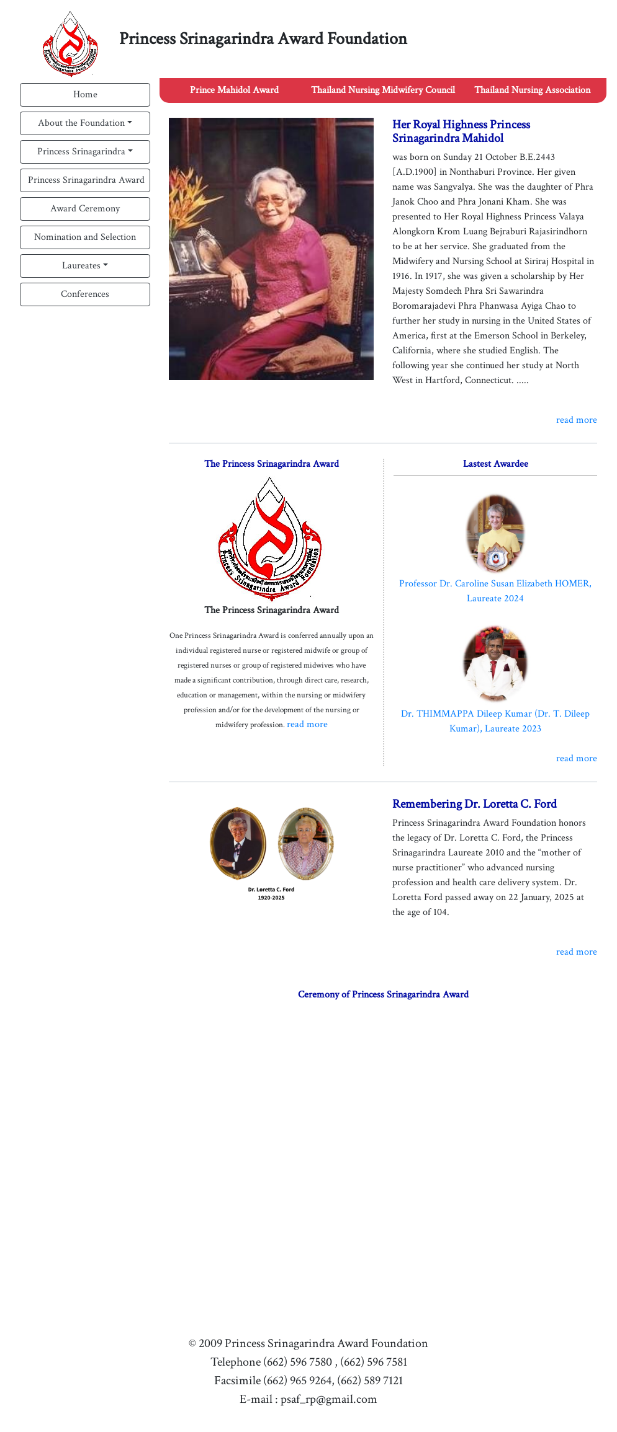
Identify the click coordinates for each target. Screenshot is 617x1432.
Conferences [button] (85, 294)
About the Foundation (81, 123)
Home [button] (85, 94)
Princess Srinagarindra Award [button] (86, 180)
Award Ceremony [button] (85, 208)
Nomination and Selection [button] (85, 237)
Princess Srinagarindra (81, 151)
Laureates (81, 265)
